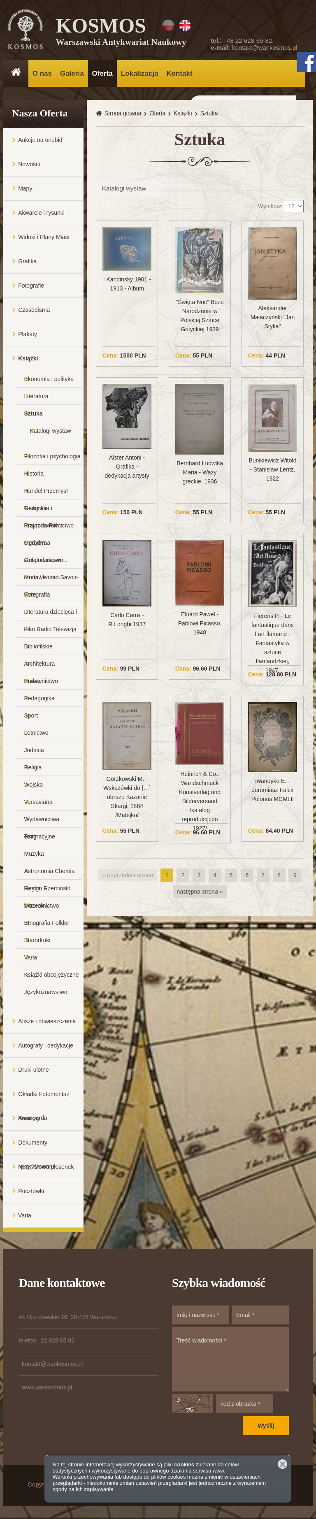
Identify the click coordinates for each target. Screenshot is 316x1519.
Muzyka (34, 854)
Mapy (25, 189)
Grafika (27, 261)
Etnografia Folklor (47, 923)
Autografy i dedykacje (45, 1046)
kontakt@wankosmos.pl (264, 47)
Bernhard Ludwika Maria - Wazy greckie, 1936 (200, 472)
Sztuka (33, 414)
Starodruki (37, 940)
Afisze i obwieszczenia (47, 1021)
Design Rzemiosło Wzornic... (47, 891)
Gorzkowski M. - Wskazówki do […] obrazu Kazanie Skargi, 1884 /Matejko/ (127, 797)
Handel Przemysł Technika (46, 494)
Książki (28, 358)
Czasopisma (34, 310)
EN (185, 25)
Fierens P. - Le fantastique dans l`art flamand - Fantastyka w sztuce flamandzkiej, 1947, (272, 643)
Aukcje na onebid (40, 140)
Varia (30, 958)
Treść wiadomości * (230, 1360)
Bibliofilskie (38, 646)
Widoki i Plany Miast (44, 237)
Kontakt (179, 73)
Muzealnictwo (41, 906)
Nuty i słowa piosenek (46, 1167)
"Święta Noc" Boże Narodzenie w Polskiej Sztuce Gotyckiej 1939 (200, 316)
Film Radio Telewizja (50, 629)
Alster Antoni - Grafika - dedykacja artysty (127, 467)
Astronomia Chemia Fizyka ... (49, 874)
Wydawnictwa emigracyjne (41, 822)
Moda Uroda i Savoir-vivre (51, 580)
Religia (33, 767)
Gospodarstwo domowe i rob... (44, 563)
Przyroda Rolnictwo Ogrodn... (49, 528)
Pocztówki (31, 1191)
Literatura (36, 396)
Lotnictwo (36, 733)
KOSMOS (121, 32)
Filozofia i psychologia (52, 456)
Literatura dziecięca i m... (50, 615)
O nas (42, 73)
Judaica (34, 750)
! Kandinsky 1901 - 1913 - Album (127, 284)
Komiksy (29, 1118)
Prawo (32, 681)
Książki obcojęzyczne (51, 975)
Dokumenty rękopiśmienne (37, 1147)
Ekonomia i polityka (49, 379)
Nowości (29, 164)
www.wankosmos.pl (47, 1387)
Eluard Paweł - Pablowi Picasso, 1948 (200, 623)
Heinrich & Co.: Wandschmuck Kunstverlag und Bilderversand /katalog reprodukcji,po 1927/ (200, 801)
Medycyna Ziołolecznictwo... (46, 546)
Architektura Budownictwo (41, 667)
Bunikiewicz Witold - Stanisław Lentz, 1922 (273, 470)
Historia (34, 474)
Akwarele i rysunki (41, 213)
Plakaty (27, 334)
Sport (31, 716)
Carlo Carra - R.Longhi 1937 (127, 619)
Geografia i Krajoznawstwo (43, 511)
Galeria (72, 73)
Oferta (102, 73)
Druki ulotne (33, 1070)
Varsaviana (38, 802)
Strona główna (123, 113)
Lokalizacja (139, 73)
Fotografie (31, 286)
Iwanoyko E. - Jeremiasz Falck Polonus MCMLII (272, 790)
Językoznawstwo (45, 992)
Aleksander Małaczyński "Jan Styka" (273, 317)
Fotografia (37, 595)
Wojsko (33, 785)
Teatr (30, 837)
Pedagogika (39, 698)
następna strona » (200, 891)
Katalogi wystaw (50, 431)
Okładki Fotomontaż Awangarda (44, 1098)
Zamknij (282, 1464)
